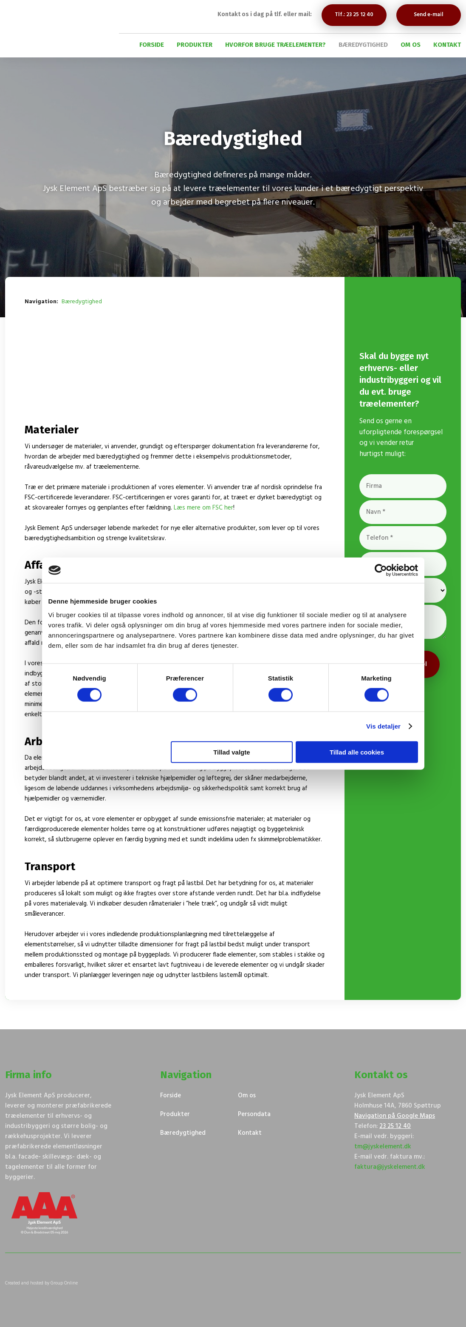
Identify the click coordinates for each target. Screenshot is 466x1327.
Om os (411, 44)
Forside (151, 44)
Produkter (194, 44)
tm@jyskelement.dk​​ (382, 1147)
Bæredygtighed (363, 44)
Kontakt (447, 44)
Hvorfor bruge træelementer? (275, 44)
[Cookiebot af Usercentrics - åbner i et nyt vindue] (381, 570)
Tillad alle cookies (357, 751)
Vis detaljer (383, 726)
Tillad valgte (231, 751)
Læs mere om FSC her (203, 508)
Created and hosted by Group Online (41, 1283)
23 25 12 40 (395, 1126)
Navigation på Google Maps (394, 1116)
